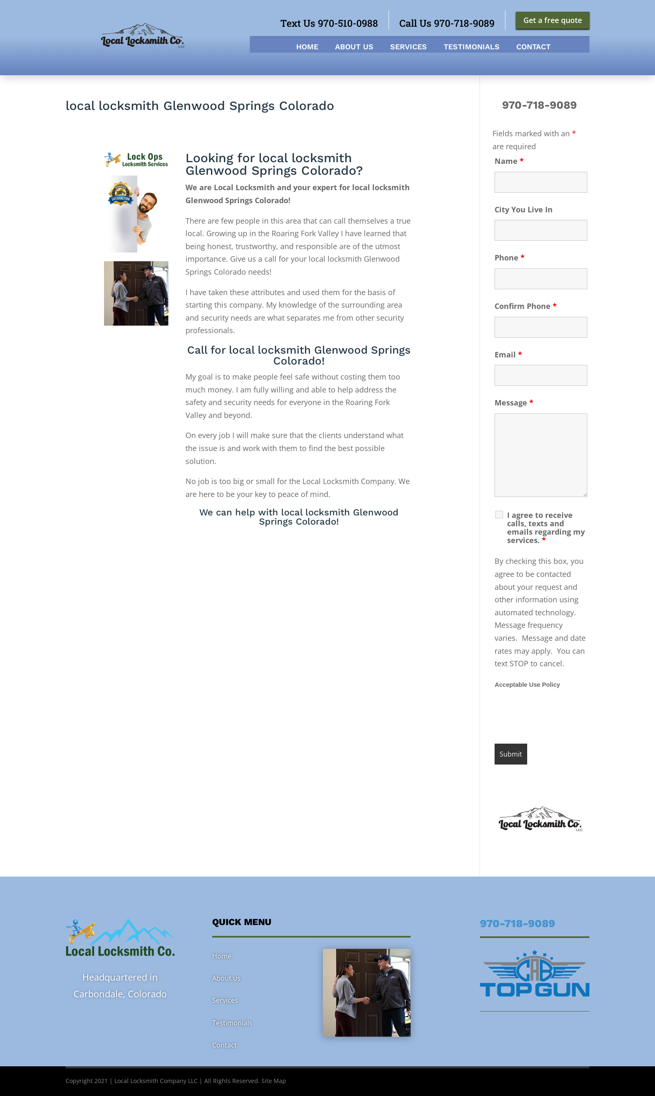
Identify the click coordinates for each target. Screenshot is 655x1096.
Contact (533, 47)
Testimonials (472, 47)
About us (354, 47)
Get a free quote (552, 20)
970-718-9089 (541, 105)
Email (508, 354)
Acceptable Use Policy (527, 684)
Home (307, 47)
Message (514, 403)
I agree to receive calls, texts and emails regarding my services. (546, 527)
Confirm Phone (526, 306)
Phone (510, 257)
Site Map (273, 1081)
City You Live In (524, 209)
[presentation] (558, 717)
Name (509, 161)
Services (408, 47)
